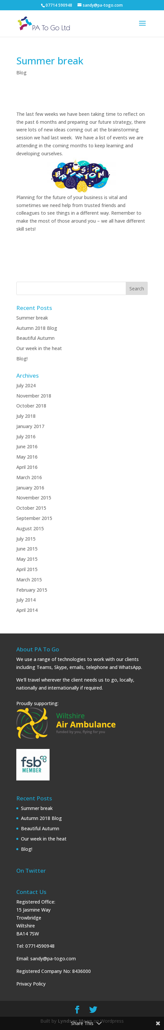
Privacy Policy (31, 984)
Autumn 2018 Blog (36, 328)
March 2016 (29, 477)
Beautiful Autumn (35, 338)
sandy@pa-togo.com (53, 958)
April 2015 (27, 569)
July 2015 (26, 539)
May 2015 (27, 559)
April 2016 (27, 467)
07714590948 (40, 946)
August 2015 (30, 528)
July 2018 (26, 416)
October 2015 (31, 508)
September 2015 (34, 518)
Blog (21, 72)
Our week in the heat (39, 348)
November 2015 (33, 497)
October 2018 (31, 406)
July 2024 (26, 385)
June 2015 (27, 549)
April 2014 (27, 610)
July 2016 (26, 436)
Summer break (32, 318)
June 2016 (27, 446)
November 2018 (33, 396)
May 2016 (27, 457)
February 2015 (31, 590)
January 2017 (30, 426)
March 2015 (29, 579)
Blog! (22, 358)
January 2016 (30, 487)
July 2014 (26, 600)
